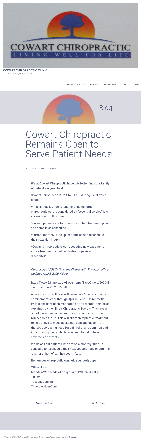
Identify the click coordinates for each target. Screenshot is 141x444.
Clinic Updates (109, 84)
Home (70, 84)
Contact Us (126, 84)
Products (94, 84)
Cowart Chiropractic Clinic (25, 70)
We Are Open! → (100, 403)
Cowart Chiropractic (47, 168)
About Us (81, 84)
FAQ (137, 84)
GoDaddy (73, 437)
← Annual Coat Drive (43, 403)
